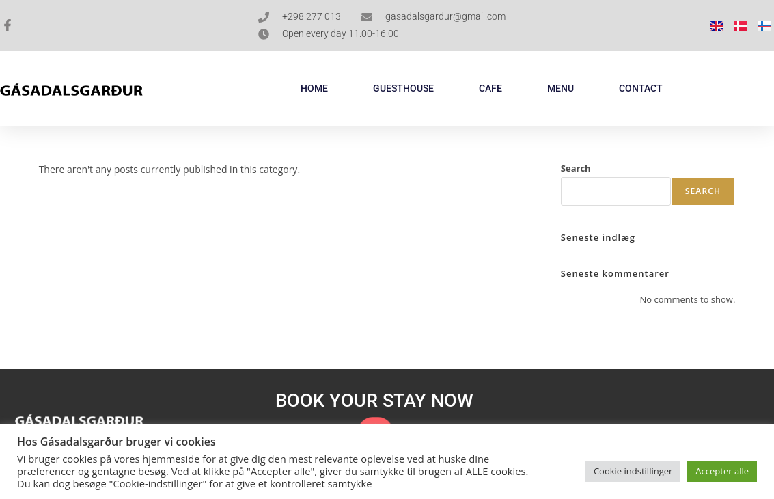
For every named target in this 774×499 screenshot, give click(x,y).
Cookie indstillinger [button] (633, 471)
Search (576, 168)
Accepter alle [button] (722, 471)
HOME (314, 88)
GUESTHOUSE (403, 88)
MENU (560, 88)
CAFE (490, 88)
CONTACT (641, 88)
